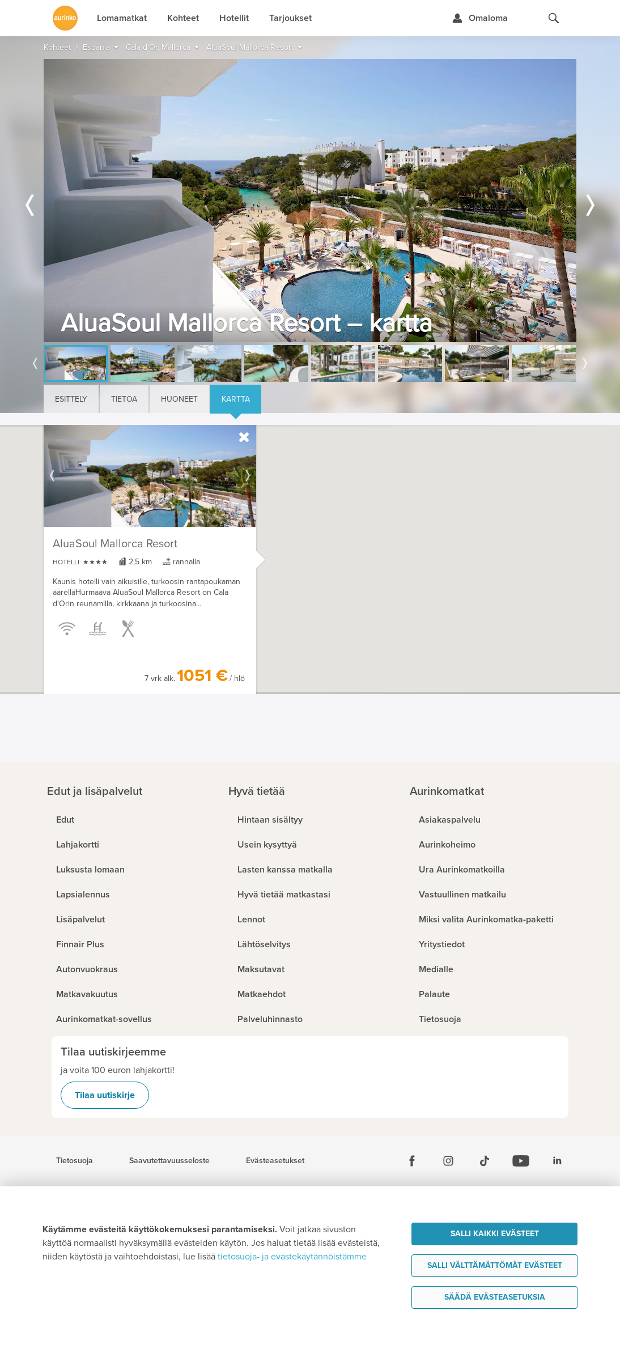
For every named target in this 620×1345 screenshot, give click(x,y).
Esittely (71, 399)
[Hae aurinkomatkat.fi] (553, 18)
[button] (270, 542)
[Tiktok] (484, 1161)
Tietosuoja (74, 1160)
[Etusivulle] (65, 18)
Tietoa (124, 399)
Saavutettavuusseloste (169, 1160)
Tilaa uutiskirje (105, 1095)
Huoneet (179, 399)
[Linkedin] (557, 1161)
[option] (310, 200)
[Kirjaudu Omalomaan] (479, 18)
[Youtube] (521, 1161)
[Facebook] (412, 1161)
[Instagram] (448, 1161)
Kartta (236, 399)
